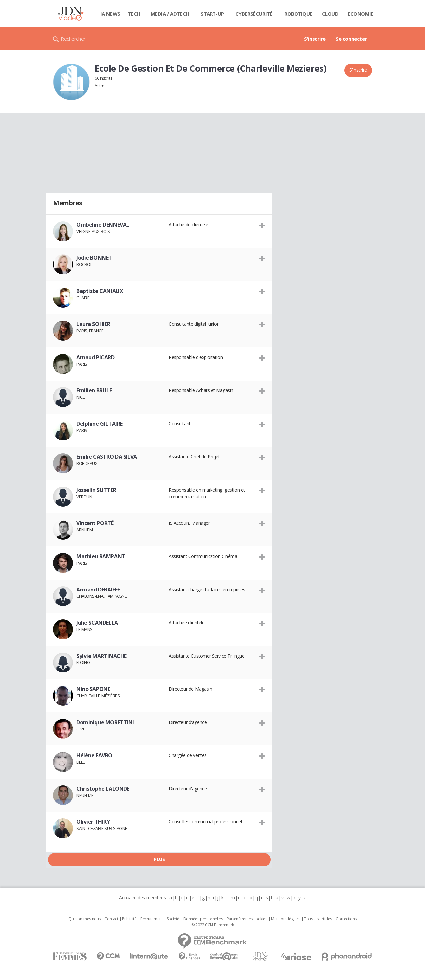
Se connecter (351, 38)
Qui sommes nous (84, 919)
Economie (361, 13)
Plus (159, 859)
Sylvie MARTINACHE (101, 656)
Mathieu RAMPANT (100, 556)
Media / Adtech (170, 13)
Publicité (129, 919)
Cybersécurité (254, 13)
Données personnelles (203, 919)
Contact (111, 919)
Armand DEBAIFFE (98, 589)
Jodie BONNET (94, 257)
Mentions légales (285, 919)
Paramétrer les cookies (247, 919)
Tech (134, 13)
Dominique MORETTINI (105, 722)
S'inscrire (315, 38)
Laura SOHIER (93, 324)
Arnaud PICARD (95, 357)
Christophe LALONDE (102, 788)
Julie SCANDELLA (97, 622)
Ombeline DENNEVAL (102, 224)
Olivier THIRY (93, 821)
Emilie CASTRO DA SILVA (106, 456)
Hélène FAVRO (94, 755)
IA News (110, 13)
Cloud (330, 13)
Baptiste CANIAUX (99, 291)
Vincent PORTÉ (95, 523)
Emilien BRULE (94, 390)
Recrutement (151, 919)
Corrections (346, 919)
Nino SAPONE (93, 689)
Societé (173, 919)
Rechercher (73, 38)
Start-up (212, 13)
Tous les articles (318, 919)
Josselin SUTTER (96, 490)
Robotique (298, 13)
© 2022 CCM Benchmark (212, 925)
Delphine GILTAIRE (99, 423)
